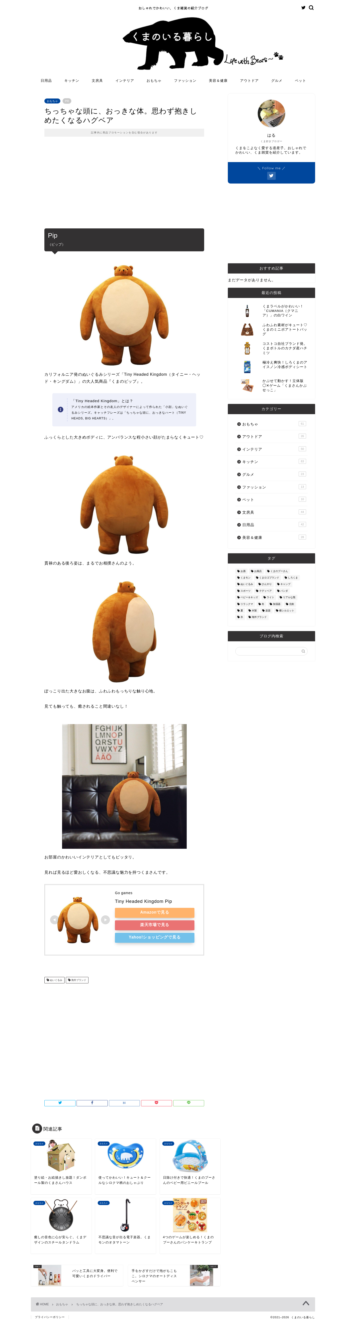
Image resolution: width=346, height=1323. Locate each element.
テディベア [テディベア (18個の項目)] (265, 590)
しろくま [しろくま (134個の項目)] (293, 577)
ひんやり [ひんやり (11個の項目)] (267, 584)
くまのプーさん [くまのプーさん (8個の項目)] (279, 571)
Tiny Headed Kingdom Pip (143, 901)
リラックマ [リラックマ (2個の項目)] (247, 604)
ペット (300, 80)
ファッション (185, 80)
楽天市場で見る (155, 925)
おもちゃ (154, 80)
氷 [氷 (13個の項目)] (242, 617)
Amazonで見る (154, 912)
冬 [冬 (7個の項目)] (263, 604)
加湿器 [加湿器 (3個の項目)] (276, 604)
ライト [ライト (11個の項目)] (270, 597)
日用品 (46, 80)
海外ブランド (78, 980)
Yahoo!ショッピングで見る (155, 937)
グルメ (276, 80)
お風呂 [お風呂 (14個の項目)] (258, 571)
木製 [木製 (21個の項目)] (254, 610)
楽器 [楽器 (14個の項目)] (267, 610)
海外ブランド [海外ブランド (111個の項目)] (259, 617)
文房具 (97, 80)
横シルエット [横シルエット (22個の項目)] (286, 610)
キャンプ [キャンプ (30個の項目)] (285, 584)
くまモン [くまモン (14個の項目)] (246, 577)
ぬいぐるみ (55, 980)
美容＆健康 (218, 80)
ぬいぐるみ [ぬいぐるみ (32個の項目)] (247, 584)
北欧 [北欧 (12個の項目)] (291, 604)
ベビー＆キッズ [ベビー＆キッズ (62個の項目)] (249, 597)
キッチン (71, 80)
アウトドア (249, 80)
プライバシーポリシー (50, 1317)
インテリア (124, 80)
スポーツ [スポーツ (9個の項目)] (246, 590)
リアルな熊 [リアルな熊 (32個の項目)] (289, 597)
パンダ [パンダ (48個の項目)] (284, 590)
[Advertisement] (124, 186)
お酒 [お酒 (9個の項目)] (243, 571)
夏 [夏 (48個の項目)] (242, 610)
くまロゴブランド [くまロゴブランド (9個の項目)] (269, 577)
